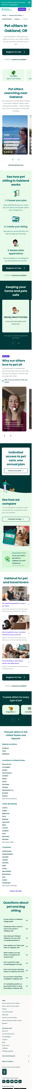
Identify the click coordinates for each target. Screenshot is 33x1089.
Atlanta (4, 796)
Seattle (4, 770)
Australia (5, 857)
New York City (6, 764)
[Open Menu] (29, 9)
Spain (4, 865)
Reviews (4, 1023)
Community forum (8, 1034)
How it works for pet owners (11, 1003)
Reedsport (5, 754)
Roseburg (5, 748)
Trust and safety (7, 1012)
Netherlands (6, 874)
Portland (5, 776)
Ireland (4, 880)
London (4, 808)
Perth (4, 816)
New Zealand (6, 871)
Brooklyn (5, 793)
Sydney (4, 810)
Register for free (15, 52)
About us (5, 1031)
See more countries (9, 886)
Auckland (5, 831)
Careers (4, 1040)
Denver (4, 778)
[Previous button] (4, 436)
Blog (3, 1042)
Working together (7, 1051)
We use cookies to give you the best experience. (13, 3)
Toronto (5, 828)
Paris (4, 833)
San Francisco (7, 773)
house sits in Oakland (19, 59)
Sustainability (6, 1037)
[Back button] (13, 160)
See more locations (9, 799)
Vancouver (6, 822)
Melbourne (5, 813)
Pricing (4, 1009)
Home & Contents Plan (9, 1018)
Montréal (5, 839)
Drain (4, 751)
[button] (14, 409)
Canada (5, 860)
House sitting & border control (11, 1020)
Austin (4, 781)
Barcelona (5, 836)
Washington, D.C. (8, 790)
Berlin (4, 825)
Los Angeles (6, 767)
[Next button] (19, 160)
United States (7, 851)
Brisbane (5, 819)
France (4, 868)
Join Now (22, 9)
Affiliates (5, 1048)
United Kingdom (7, 854)
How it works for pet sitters (10, 1006)
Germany (5, 863)
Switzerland (6, 883)
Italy (3, 877)
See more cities (8, 842)
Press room (5, 1045)
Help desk (5, 1015)
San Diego (5, 784)
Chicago (5, 787)
